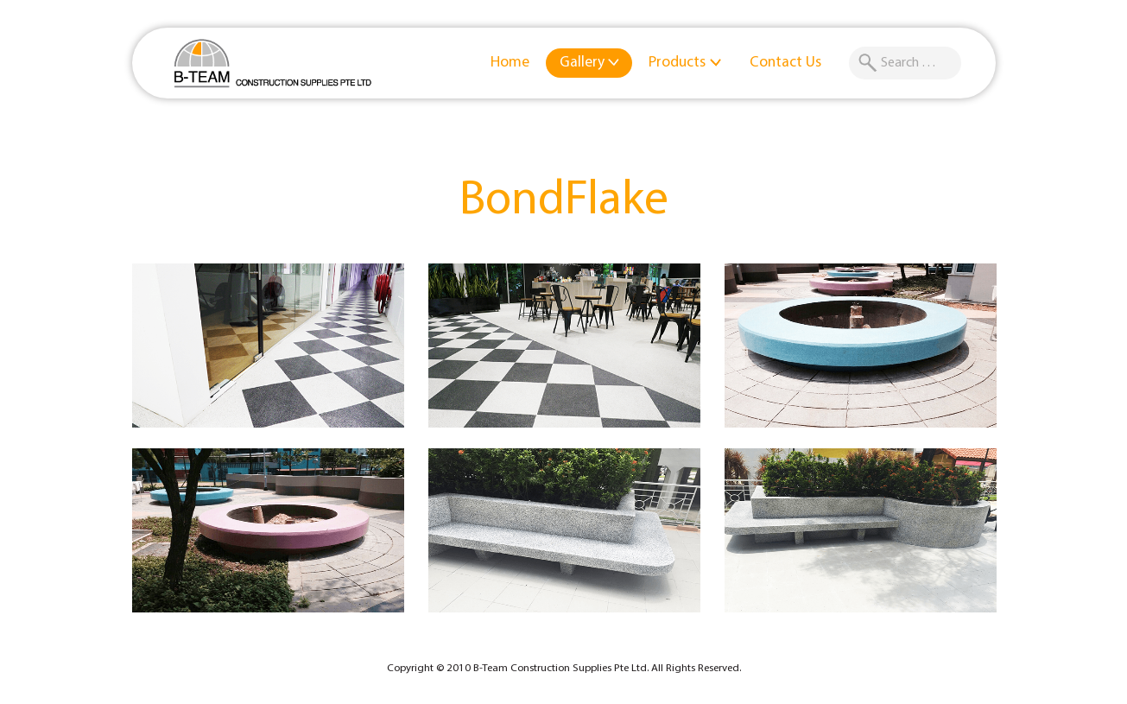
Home (510, 62)
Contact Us (785, 62)
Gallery (590, 62)
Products (685, 62)
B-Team (273, 63)
